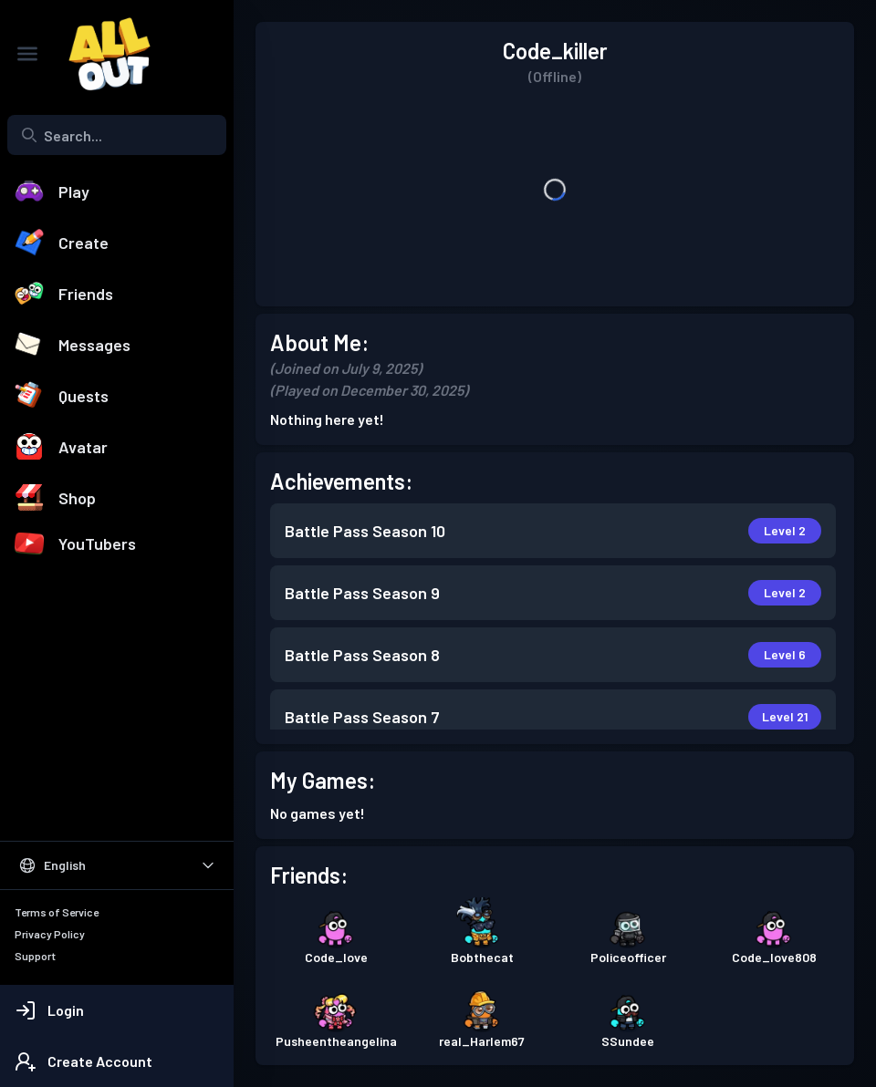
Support (35, 955)
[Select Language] (116, 865)
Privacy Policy (50, 933)
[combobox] (116, 135)
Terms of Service (57, 912)
